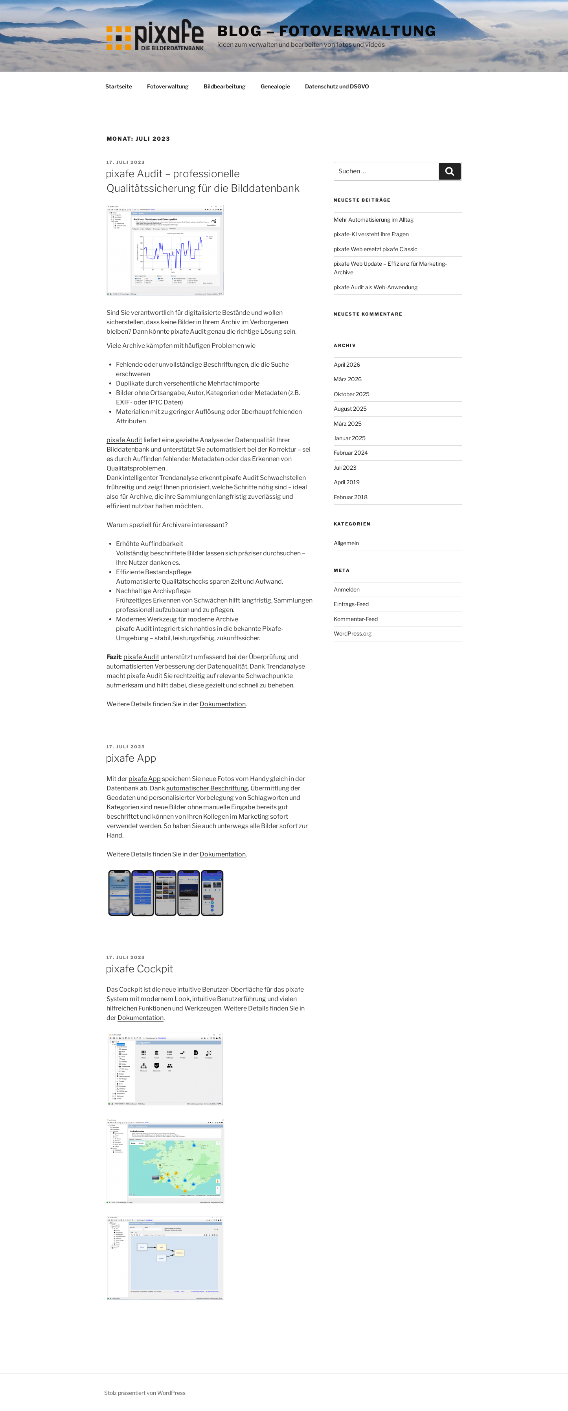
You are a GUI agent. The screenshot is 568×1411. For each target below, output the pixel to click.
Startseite (118, 86)
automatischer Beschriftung (207, 788)
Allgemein (346, 543)
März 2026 (348, 379)
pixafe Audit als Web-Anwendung (375, 287)
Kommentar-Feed (356, 618)
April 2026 (347, 364)
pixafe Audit (124, 440)
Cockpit (130, 989)
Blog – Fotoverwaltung (326, 31)
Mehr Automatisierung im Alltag (374, 219)
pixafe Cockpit (139, 969)
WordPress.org (352, 633)
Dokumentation (223, 704)
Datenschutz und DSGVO (337, 86)
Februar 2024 (351, 452)
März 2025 (348, 423)
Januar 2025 (350, 438)
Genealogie (275, 86)
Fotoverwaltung (168, 86)
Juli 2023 (345, 467)
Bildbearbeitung (225, 86)
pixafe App (131, 758)
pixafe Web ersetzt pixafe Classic (375, 249)
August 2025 (350, 408)
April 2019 (347, 482)
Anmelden (347, 589)
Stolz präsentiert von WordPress (145, 1392)
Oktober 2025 (351, 394)
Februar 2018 (351, 497)
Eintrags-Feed (351, 604)
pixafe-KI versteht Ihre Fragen (371, 234)
